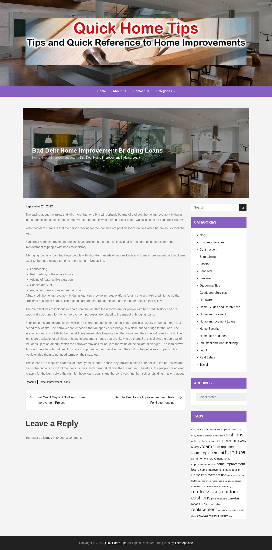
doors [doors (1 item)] (213, 441)
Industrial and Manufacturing (219, 343)
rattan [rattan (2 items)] (195, 504)
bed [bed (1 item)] (219, 429)
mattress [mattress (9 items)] (201, 492)
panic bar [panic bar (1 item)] (215, 499)
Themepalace (184, 543)
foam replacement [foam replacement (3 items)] (226, 447)
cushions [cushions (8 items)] (233, 434)
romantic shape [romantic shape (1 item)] (224, 510)
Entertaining (208, 256)
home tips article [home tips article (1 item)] (203, 481)
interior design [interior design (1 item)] (234, 481)
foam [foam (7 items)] (207, 446)
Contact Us (141, 91)
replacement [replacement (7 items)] (204, 509)
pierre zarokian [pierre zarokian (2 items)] (229, 498)
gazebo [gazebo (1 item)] (194, 459)
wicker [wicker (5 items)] (203, 515)
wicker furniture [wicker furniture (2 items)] (218, 515)
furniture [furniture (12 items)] (235, 452)
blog (202, 235)
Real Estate (207, 357)
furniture (205, 278)
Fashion (205, 264)
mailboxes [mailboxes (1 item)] (216, 486)
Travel (204, 364)
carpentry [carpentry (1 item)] (225, 429)
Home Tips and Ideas (214, 335)
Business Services (212, 242)
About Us (119, 91)
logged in (49, 437)
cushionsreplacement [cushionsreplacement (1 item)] (200, 441)
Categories (165, 91)
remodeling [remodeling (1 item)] (215, 504)
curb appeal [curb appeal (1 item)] (218, 436)
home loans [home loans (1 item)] (232, 475)
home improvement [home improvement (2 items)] (211, 458)
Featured (206, 271)
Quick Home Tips (115, 543)
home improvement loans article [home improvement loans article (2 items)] (220, 469)
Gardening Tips (210, 285)
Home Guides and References (220, 307)
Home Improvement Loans (54, 381)
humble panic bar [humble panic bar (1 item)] (219, 481)
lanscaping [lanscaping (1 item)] (207, 486)
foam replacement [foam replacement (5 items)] (207, 452)
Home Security (209, 328)
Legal (203, 350)
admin (32, 381)
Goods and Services (213, 292)
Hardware (206, 299)
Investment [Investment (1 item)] (196, 486)
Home (101, 91)
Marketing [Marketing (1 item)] (226, 486)
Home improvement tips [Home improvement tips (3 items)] (208, 475)
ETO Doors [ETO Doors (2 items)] (224, 440)
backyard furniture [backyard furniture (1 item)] (208, 429)
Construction (208, 249)
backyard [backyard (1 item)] (195, 429)
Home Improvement (213, 314)
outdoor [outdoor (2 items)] (216, 492)
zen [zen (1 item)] (230, 516)
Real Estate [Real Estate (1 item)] (204, 504)
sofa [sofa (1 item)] (234, 510)
